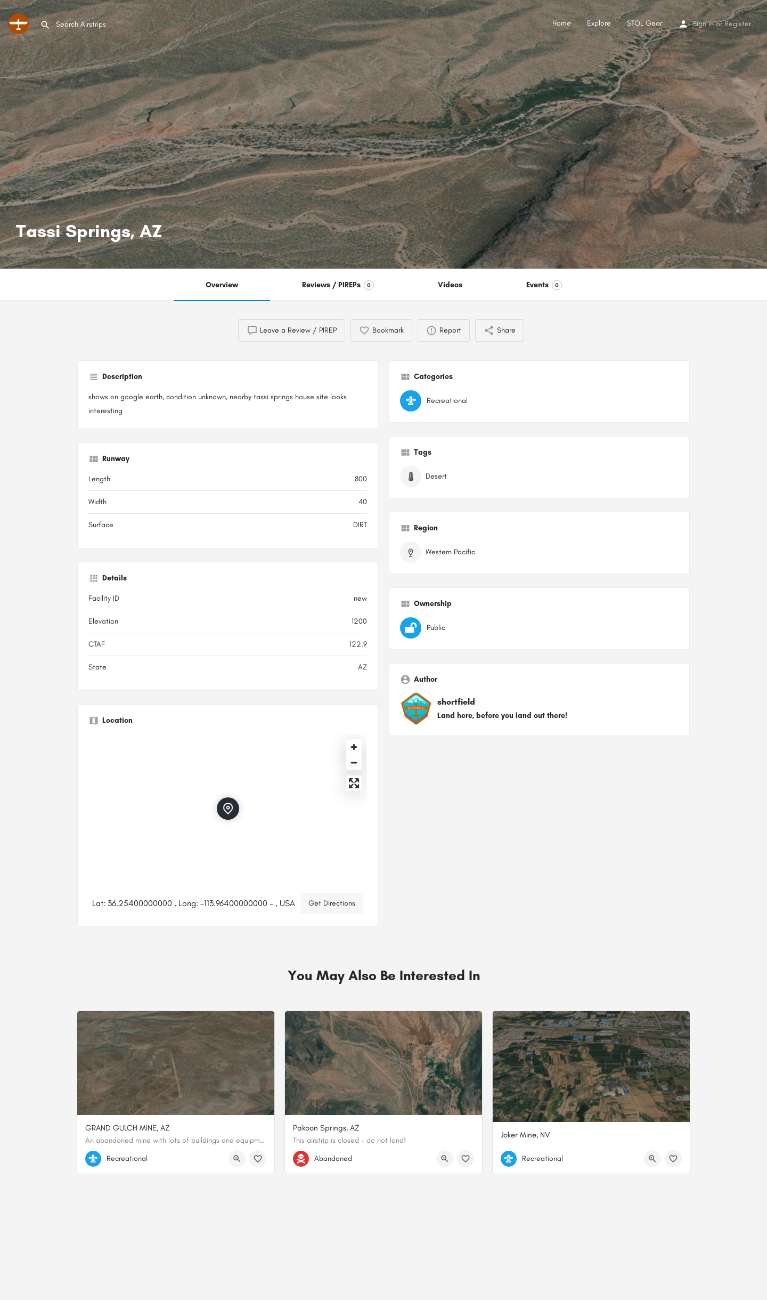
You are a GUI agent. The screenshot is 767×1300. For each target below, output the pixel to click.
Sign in (703, 23)
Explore (599, 23)
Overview (222, 284)
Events (544, 285)
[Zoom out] (354, 762)
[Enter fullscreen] (354, 783)
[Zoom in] (354, 747)
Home (561, 23)
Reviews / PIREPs (338, 285)
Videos (450, 284)
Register (737, 23)
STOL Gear (644, 23)
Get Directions (331, 903)
